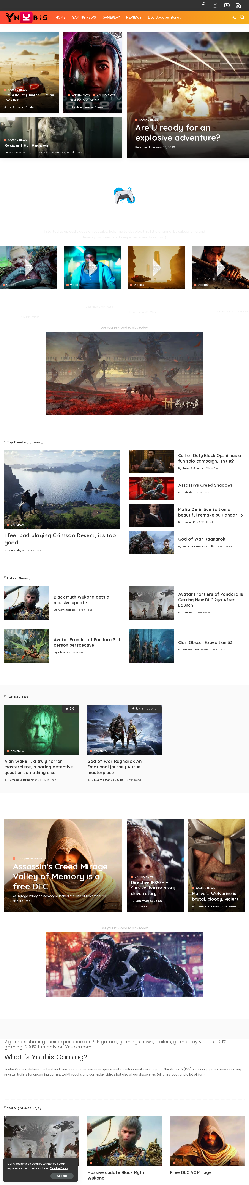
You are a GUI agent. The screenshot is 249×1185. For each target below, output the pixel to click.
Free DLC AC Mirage (191, 1172)
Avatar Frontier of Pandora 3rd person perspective (83, 642)
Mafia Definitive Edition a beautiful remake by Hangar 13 (211, 512)
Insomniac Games (208, 905)
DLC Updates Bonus (30, 858)
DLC (96, 1162)
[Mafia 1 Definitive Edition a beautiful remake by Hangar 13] (151, 515)
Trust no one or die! (84, 100)
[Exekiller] (188, 95)
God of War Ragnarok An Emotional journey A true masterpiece (114, 766)
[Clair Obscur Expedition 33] (151, 646)
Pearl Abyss (12, 316)
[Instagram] (215, 5)
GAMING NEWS (148, 120)
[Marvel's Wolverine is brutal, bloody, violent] (216, 864)
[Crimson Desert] (28, 267)
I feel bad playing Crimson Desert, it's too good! (61, 539)
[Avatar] (41, 1141)
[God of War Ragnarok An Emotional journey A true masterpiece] (124, 730)
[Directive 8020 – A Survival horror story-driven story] (155, 864)
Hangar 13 (189, 522)
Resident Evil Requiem (27, 145)
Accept (52, 1175)
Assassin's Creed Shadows (205, 485)
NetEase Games (206, 311)
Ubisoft (187, 492)
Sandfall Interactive (195, 649)
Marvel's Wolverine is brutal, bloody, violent (215, 895)
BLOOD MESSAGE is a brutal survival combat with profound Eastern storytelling (217, 299)
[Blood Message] (220, 267)
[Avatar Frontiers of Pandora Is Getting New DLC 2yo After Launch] (151, 603)
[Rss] (239, 5)
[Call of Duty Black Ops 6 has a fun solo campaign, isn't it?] (151, 461)
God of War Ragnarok (202, 539)
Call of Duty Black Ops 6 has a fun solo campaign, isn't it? (210, 458)
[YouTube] (227, 5)
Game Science (67, 609)
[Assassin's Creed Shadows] (151, 488)
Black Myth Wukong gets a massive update (82, 599)
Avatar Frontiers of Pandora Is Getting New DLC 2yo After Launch (211, 600)
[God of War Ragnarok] (151, 542)
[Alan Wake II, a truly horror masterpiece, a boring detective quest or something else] (41, 730)
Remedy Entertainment (24, 779)
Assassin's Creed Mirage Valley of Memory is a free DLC (61, 875)
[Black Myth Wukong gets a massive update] (26, 603)
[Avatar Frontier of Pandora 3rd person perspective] (26, 646)
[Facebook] (203, 5)
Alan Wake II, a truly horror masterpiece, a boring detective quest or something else (38, 766)
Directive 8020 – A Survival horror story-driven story (154, 887)
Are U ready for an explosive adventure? (179, 132)
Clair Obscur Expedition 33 (205, 642)
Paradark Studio (23, 107)
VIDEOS (11, 285)
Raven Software (193, 468)
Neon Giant (75, 306)
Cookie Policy (17, 1168)
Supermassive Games (89, 107)
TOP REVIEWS (18, 697)
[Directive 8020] (93, 72)
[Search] (242, 17)
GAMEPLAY (18, 525)
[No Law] (92, 267)
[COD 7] (61, 137)
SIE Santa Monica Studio (198, 546)
